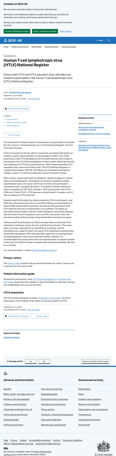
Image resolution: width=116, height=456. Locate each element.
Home (6, 47)
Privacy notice (11, 119)
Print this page (13, 135)
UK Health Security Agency (20, 92)
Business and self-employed (16, 399)
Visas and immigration (51, 419)
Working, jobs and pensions (53, 424)
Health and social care (20, 47)
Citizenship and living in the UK (18, 409)
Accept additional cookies (17, 31)
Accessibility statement (40, 440)
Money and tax (48, 409)
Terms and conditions (72, 440)
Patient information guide (16, 122)
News (81, 394)
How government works (89, 419)
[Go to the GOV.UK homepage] (13, 40)
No (46, 361)
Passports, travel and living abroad (57, 414)
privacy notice (14, 263)
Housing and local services (53, 404)
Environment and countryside (54, 399)
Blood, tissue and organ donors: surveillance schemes (91, 128)
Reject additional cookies (45, 31)
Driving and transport (13, 424)
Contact (56, 440)
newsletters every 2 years (50, 298)
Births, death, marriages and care (19, 394)
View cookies (66, 31)
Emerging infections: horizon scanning (94, 134)
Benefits (7, 389)
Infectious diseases (69, 47)
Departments (84, 389)
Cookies (23, 440)
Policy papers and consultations (93, 409)
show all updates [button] (33, 310)
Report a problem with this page (95, 361)
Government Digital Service (48, 443)
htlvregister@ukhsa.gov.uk (44, 250)
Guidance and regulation (89, 399)
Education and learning (51, 389)
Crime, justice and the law (16, 414)
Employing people (49, 394)
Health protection (52, 47)
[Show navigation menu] (99, 40)
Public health (36, 47)
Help (6, 440)
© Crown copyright (103, 454)
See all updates (34, 99)
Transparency (84, 414)
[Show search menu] (108, 40)
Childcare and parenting (15, 404)
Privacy (13, 440)
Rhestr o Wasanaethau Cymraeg (18, 443)
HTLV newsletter (12, 126)
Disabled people (11, 419)
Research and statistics (89, 404)
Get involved (84, 424)
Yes (32, 361)
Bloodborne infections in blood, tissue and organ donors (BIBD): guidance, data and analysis (94, 147)
